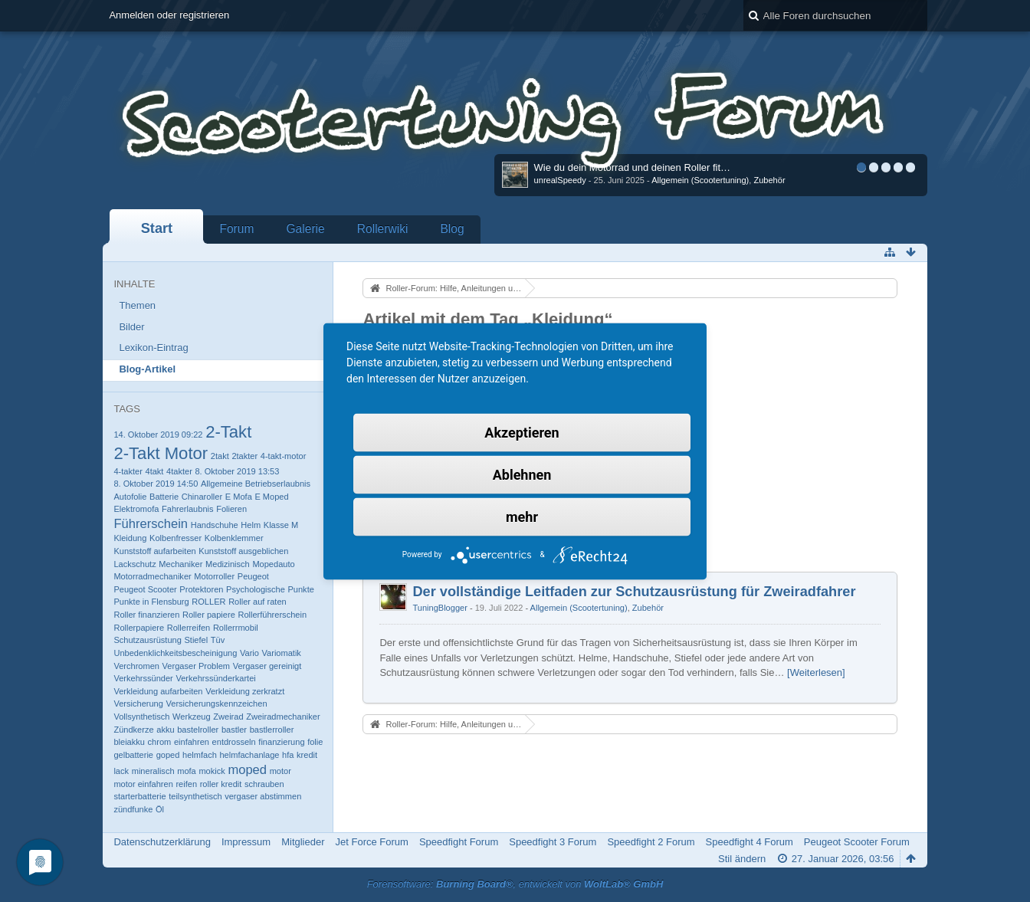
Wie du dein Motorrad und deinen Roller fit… (632, 167)
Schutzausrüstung (147, 640)
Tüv (218, 640)
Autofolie (129, 496)
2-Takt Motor (160, 453)
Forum (236, 228)
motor (280, 771)
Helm (251, 525)
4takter (179, 471)
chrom (160, 741)
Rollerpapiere (138, 627)
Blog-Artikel (147, 369)
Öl (160, 809)
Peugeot (253, 576)
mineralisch (153, 771)
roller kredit (221, 784)
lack (121, 771)
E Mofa (238, 496)
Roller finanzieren (146, 614)
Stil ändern (742, 858)
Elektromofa (136, 508)
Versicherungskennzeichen (216, 703)
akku (165, 729)
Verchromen (136, 666)
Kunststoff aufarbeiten (154, 551)
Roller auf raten (257, 601)
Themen (137, 305)
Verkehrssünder (142, 678)
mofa (186, 771)
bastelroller (197, 729)
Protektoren (201, 589)
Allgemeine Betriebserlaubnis (255, 483)
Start (156, 228)
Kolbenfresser (175, 538)
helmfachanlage (249, 754)
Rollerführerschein (272, 614)
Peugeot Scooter (144, 589)
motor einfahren (142, 784)
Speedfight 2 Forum (650, 842)
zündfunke (133, 809)
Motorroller (214, 576)
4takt (154, 471)
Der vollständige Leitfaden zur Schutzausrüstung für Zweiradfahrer (633, 591)
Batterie (164, 496)
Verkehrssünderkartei (215, 678)
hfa (288, 754)
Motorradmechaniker (152, 576)
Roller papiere (208, 614)
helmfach (199, 754)
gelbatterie (133, 754)
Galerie (305, 228)
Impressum (246, 842)
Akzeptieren (521, 432)
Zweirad (228, 716)
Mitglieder (302, 842)
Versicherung (137, 703)
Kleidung (129, 538)
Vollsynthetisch (141, 716)
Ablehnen (522, 474)
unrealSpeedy (560, 180)
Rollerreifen (189, 627)
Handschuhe (214, 525)
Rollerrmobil (235, 627)
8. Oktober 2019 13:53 (237, 471)
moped (247, 770)
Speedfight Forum (458, 842)
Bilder (131, 327)
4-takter (127, 471)
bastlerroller (272, 729)
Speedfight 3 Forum (552, 842)
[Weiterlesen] (816, 672)
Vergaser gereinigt (267, 666)
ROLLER (208, 601)
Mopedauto (273, 564)
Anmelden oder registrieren (169, 15)
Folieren (231, 508)
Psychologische (255, 589)
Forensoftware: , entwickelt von (515, 884)
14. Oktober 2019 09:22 (157, 434)
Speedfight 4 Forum (749, 842)
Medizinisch (227, 564)
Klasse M (281, 525)
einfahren (191, 741)
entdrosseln (234, 741)
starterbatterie (139, 796)
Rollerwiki (382, 228)
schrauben (264, 784)
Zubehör (769, 180)
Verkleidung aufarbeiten (157, 691)
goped (168, 754)
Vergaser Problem (196, 666)
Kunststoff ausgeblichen (243, 551)
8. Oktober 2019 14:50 (155, 483)
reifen (186, 784)
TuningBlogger (439, 607)
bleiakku (129, 741)
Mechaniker (180, 564)
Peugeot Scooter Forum (857, 842)
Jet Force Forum (372, 842)
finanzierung (281, 741)
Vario (249, 653)
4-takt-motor (284, 456)
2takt (220, 456)
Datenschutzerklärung (161, 842)
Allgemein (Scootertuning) (700, 180)
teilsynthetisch (195, 796)
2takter (244, 456)
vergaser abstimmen (263, 796)
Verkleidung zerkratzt (244, 691)
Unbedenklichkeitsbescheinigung (175, 653)
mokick (211, 771)
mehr (522, 516)
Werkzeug (191, 716)
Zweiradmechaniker (283, 716)
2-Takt (228, 431)
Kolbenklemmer (234, 538)
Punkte (300, 589)
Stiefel (196, 640)
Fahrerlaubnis (188, 508)
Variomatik (281, 653)
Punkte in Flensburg (151, 601)
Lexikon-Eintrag (153, 347)
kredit (307, 754)
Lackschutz (134, 564)
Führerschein (150, 524)
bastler (234, 729)
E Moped (271, 496)
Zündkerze (133, 729)
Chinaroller (202, 496)
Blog (452, 228)
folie (315, 741)
